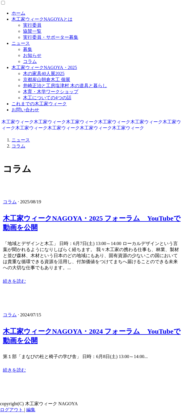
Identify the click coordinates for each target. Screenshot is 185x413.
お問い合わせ (25, 109)
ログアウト (12, 409)
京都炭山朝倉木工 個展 (46, 79)
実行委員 (32, 25)
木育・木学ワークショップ (50, 91)
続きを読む (14, 281)
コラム (30, 61)
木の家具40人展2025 (43, 73)
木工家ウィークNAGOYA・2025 (44, 67)
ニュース (21, 43)
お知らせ (32, 55)
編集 (30, 409)
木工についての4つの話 (47, 97)
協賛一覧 (32, 31)
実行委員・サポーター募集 (50, 37)
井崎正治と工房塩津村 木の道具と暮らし (65, 85)
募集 (27, 49)
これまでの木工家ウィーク (39, 103)
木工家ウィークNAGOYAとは (42, 19)
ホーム (18, 13)
